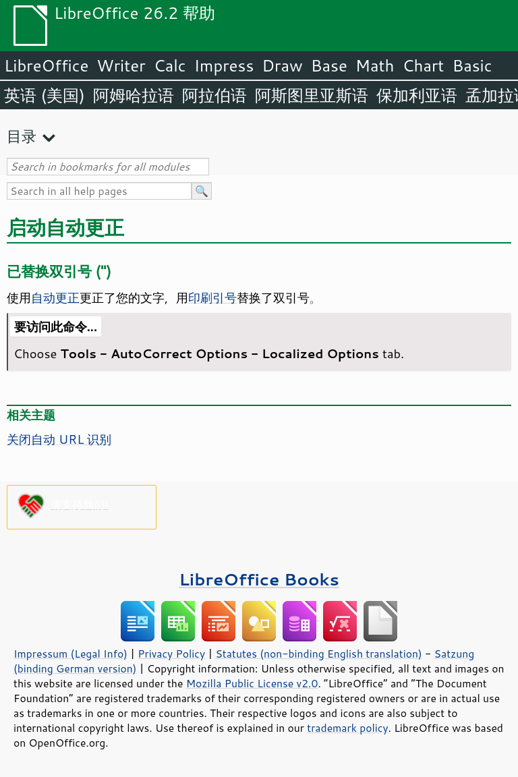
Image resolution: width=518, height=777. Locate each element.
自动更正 (55, 297)
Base (329, 65)
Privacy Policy (171, 653)
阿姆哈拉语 (133, 95)
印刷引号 (212, 297)
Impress (224, 65)
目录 (21, 135)
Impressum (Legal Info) (70, 653)
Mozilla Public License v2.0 (252, 683)
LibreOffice (46, 65)
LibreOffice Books (259, 579)
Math (375, 65)
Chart (423, 65)
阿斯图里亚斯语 (311, 95)
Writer (120, 65)
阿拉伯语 (214, 95)
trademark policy (347, 727)
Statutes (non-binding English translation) (318, 653)
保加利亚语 (416, 95)
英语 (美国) (44, 95)
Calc (170, 65)
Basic (472, 65)
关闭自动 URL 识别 (59, 439)
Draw (282, 65)
